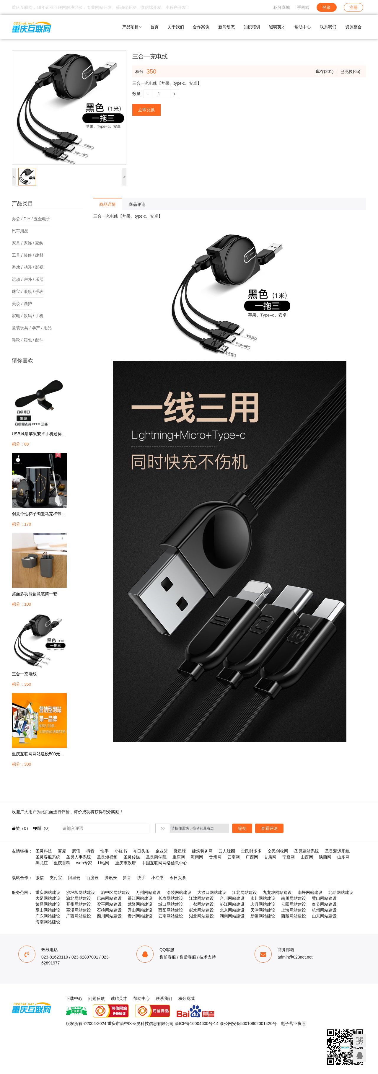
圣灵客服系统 (47, 857)
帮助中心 (302, 27)
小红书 (121, 851)
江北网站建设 (244, 892)
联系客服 (359, 1055)
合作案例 (201, 27)
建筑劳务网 (202, 851)
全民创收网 (278, 851)
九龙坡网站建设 (277, 892)
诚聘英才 (277, 27)
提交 (242, 828)
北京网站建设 (232, 910)
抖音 (90, 851)
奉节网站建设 (324, 904)
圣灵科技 (43, 851)
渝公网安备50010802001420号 (248, 1023)
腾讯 (76, 851)
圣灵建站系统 (306, 851)
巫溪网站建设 (78, 910)
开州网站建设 (78, 904)
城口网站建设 (170, 904)
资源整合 (353, 27)
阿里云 (74, 877)
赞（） (21, 828)
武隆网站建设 (140, 904)
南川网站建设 (293, 898)
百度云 (92, 877)
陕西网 (325, 857)
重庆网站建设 (47, 892)
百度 (62, 851)
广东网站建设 (47, 916)
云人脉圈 (227, 851)
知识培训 (252, 27)
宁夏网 (288, 857)
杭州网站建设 (324, 910)
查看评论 (269, 828)
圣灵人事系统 (78, 857)
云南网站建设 (170, 916)
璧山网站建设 (324, 898)
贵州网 (215, 857)
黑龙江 (41, 862)
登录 (326, 7)
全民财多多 (251, 851)
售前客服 (167, 957)
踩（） (42, 828)
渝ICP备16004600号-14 (197, 1023)
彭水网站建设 (201, 910)
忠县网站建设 (262, 904)
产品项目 (131, 27)
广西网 (252, 857)
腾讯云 (111, 877)
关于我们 (175, 27)
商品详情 (107, 204)
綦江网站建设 (140, 898)
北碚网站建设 (340, 892)
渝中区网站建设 (115, 892)
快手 (104, 851)
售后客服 (188, 957)
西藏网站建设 (293, 916)
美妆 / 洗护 (22, 303)
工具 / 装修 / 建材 (27, 255)
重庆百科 (62, 862)
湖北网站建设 (201, 916)
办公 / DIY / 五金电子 (31, 218)
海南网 (197, 857)
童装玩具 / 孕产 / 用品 (32, 327)
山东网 (343, 857)
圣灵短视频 (107, 857)
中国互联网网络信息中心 (164, 862)
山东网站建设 (324, 916)
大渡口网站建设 (211, 892)
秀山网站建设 (140, 910)
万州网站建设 (148, 892)
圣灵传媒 (131, 857)
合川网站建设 (232, 898)
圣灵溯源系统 (337, 851)
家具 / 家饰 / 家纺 (27, 243)
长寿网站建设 (170, 898)
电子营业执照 (293, 1023)
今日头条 (141, 851)
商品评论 (137, 204)
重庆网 (178, 857)
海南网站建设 (47, 922)
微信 (39, 877)
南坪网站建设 (310, 892)
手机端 (303, 7)
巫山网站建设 (47, 910)
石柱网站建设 (109, 910)
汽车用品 (20, 231)
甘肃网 (270, 857)
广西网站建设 (78, 916)
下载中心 (74, 998)
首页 (154, 27)
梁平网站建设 (109, 904)
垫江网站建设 (232, 904)
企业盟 (161, 851)
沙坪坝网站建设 (80, 892)
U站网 (103, 862)
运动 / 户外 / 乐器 (27, 279)
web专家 (84, 862)
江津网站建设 (201, 898)
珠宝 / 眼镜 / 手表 (27, 291)
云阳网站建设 (293, 904)
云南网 (233, 857)
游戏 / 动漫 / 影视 (27, 267)
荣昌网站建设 (47, 904)
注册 (353, 7)
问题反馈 (96, 998)
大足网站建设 (47, 898)
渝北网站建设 (78, 898)
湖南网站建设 (232, 916)
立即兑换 (146, 109)
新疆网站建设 (262, 916)
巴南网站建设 (109, 898)
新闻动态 (226, 27)
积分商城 (281, 7)
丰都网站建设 (201, 904)
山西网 (307, 857)
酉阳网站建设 (170, 910)
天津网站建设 (262, 910)
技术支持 (207, 957)
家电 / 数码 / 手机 (27, 315)
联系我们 (328, 27)
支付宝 (56, 877)
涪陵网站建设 (179, 892)
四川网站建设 (109, 916)
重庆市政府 (125, 862)
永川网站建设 (262, 898)
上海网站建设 (293, 910)
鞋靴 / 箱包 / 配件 (27, 340)
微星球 (180, 851)
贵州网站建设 (140, 916)
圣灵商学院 (156, 857)
